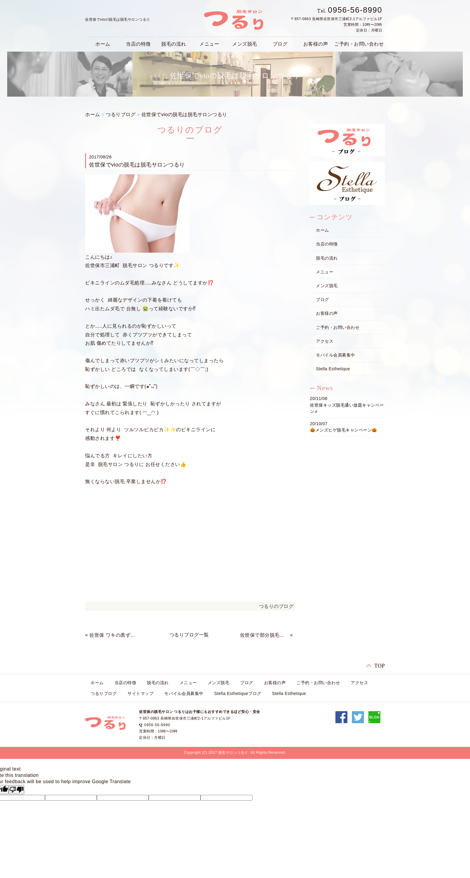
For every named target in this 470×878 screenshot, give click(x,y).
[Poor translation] (16, 789)
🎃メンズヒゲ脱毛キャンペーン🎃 (343, 430)
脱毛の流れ (173, 44)
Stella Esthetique (333, 368)
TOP (379, 666)
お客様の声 (315, 44)
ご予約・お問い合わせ (359, 44)
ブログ (280, 44)
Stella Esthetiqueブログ (237, 693)
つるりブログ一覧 (189, 634)
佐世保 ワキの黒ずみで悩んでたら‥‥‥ (113, 635)
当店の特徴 (138, 44)
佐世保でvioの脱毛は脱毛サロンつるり (184, 114)
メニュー (209, 44)
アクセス (324, 341)
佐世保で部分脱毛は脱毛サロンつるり (264, 635)
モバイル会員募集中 (335, 355)
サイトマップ (140, 693)
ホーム (102, 44)
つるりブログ (120, 114)
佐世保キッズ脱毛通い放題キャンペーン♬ (347, 408)
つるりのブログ (276, 606)
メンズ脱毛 (244, 44)
